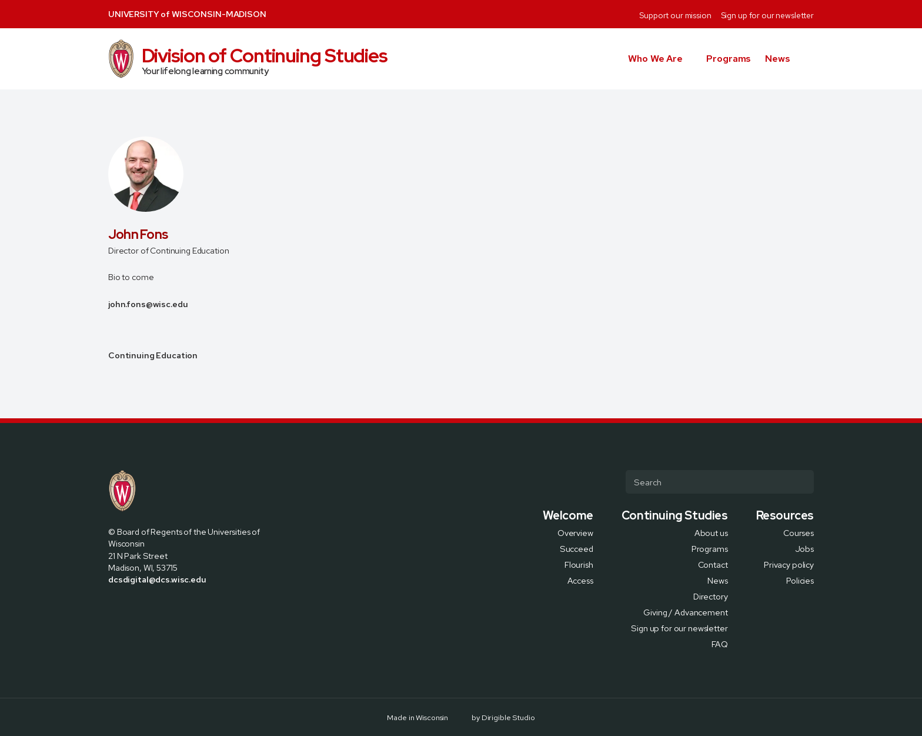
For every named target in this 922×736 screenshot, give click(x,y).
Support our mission (675, 15)
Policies (800, 579)
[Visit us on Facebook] (113, 605)
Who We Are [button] (655, 58)
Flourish (578, 564)
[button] (809, 59)
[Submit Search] (800, 481)
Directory (710, 595)
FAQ (719, 643)
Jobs (804, 548)
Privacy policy (789, 564)
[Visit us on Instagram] (141, 605)
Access (580, 579)
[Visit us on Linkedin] (155, 605)
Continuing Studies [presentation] (675, 515)
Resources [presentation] (785, 515)
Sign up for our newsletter (767, 15)
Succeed (576, 548)
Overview (575, 532)
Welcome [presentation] (568, 515)
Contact (713, 564)
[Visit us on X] (127, 605)
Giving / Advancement (685, 611)
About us (711, 532)
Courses (798, 532)
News (777, 58)
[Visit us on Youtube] (169, 605)
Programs (728, 58)
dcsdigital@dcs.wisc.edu (157, 579)
